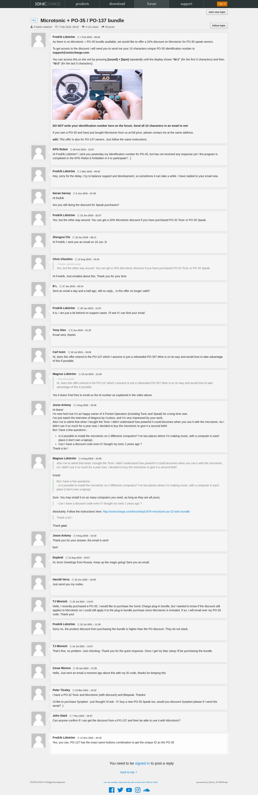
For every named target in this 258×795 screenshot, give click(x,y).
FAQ (34, 20)
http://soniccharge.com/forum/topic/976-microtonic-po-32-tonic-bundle (146, 511)
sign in (222, 3)
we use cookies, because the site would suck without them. (131, 782)
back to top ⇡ (129, 772)
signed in (142, 763)
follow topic (219, 25)
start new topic (217, 12)
